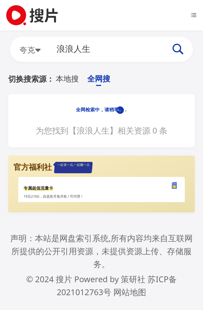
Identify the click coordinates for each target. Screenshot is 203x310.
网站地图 (129, 292)
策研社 (133, 279)
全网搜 (98, 78)
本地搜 (67, 78)
